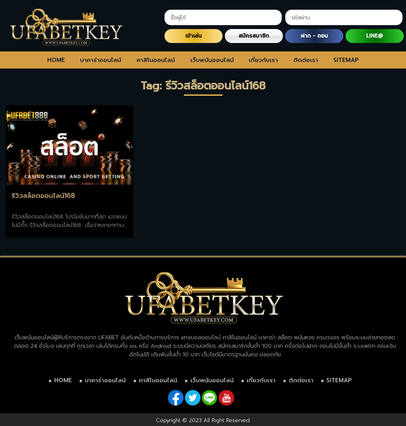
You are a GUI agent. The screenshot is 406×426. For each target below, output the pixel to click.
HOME (56, 60)
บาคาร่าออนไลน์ (100, 60)
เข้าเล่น (193, 36)
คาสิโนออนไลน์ (156, 60)
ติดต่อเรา (305, 60)
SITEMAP (346, 60)
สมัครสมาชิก (253, 36)
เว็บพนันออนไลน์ (212, 60)
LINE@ (374, 36)
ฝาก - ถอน (314, 36)
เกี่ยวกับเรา (263, 60)
